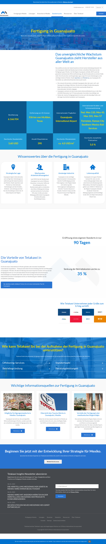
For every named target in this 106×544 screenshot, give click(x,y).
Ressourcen (68, 13)
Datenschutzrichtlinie (59, 520)
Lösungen (32, 13)
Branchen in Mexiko (44, 13)
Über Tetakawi (79, 13)
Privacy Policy (75, 492)
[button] (101, 13)
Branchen (50, 517)
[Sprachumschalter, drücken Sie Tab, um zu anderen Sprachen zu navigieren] (100, 7)
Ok (89, 541)
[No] (104, 541)
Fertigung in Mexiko (20, 13)
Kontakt (43, 520)
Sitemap (49, 520)
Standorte (58, 517)
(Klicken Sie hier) (68, 2)
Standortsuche (57, 13)
